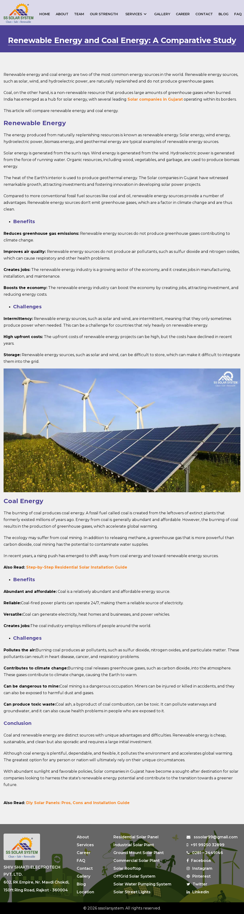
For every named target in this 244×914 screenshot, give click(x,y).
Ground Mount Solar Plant (138, 852)
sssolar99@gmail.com (212, 837)
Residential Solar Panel (135, 837)
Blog (224, 14)
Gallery (162, 14)
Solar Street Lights (132, 892)
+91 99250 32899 (205, 845)
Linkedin (198, 892)
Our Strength (104, 14)
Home (44, 14)
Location (85, 892)
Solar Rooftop (127, 868)
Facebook (199, 860)
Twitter (197, 884)
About (62, 14)
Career (183, 14)
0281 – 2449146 (205, 852)
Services (133, 14)
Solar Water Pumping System (142, 884)
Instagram (199, 868)
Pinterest (199, 876)
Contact (204, 14)
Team (79, 14)
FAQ (238, 14)
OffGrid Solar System (134, 876)
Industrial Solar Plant (133, 845)
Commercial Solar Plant (136, 860)
